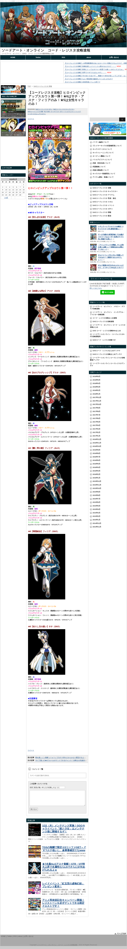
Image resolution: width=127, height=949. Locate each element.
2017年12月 (97, 397)
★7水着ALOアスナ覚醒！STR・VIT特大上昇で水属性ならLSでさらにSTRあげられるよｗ (63, 870)
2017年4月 (96, 425)
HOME (12, 57)
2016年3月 (96, 471)
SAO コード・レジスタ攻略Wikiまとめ (107, 331)
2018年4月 (96, 383)
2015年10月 (97, 488)
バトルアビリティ (69, 111)
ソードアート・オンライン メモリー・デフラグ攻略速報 (107, 308)
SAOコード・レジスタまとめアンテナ (106, 351)
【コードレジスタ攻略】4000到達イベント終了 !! (82, 82)
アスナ (57, 111)
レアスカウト (42, 114)
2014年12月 (97, 523)
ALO (45, 111)
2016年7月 (96, 457)
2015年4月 (96, 509)
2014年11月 (97, 527)
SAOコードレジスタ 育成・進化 (104, 198)
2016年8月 (96, 453)
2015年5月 (96, 506)
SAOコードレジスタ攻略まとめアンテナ (107, 354)
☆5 (51, 111)
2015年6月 (96, 502)
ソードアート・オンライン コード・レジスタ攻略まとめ (107, 326)
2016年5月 (96, 464)
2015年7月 (96, 499)
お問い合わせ (114, 57)
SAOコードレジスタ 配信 (102, 216)
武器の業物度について (101, 170)
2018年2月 (96, 390)
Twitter (38, 57)
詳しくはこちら (96, 288)
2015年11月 (97, 485)
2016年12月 (97, 439)
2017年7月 (96, 415)
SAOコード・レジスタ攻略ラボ (104, 340)
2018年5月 (96, 380)
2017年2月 (96, 432)
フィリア (78, 111)
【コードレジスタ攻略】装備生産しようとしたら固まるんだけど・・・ (90, 66)
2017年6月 (96, 418)
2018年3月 (96, 387)
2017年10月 (97, 404)
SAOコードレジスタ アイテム (103, 195)
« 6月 (6, 198)
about (89, 57)
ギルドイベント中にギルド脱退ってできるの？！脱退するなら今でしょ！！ (111, 257)
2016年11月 (97, 443)
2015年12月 (97, 481)
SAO (48, 111)
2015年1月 (96, 520)
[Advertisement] (57, 728)
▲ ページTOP (120, 936)
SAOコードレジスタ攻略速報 (103, 321)
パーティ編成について (101, 142)
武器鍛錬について (99, 167)
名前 (31, 787)
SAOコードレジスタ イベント (103, 205)
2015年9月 (96, 492)
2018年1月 (96, 394)
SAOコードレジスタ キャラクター (63, 109)
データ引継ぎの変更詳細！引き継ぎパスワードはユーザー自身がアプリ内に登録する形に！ (111, 237)
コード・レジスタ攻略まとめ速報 (105, 318)
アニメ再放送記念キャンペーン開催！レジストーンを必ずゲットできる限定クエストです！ (63, 906)
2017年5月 (96, 422)
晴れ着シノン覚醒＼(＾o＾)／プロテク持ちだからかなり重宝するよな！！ (62, 757)
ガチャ (62, 111)
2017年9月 (96, 408)
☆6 (54, 111)
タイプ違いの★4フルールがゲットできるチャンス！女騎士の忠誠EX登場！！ (63, 760)
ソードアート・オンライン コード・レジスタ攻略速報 (45, 50)
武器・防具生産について (101, 163)
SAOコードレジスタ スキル (103, 202)
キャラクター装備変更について (104, 174)
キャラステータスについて (102, 149)
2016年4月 (96, 467)
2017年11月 (97, 401)
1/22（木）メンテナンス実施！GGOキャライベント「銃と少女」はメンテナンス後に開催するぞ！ (63, 831)
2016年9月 (96, 450)
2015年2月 (96, 516)
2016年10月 (97, 446)
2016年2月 (96, 474)
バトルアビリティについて (102, 160)
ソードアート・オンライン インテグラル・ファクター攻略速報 (107, 313)
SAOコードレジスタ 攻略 (102, 188)
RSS (63, 57)
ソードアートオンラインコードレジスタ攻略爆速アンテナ (107, 359)
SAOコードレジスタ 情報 (35, 111)
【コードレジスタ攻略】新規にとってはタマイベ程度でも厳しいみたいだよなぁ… (94, 69)
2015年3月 (96, 513)
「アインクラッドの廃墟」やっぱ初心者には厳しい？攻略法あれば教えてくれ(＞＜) (111, 247)
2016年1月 (96, 478)
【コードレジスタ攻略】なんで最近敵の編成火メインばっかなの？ (88, 79)
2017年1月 (96, 436)
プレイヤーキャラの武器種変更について (107, 146)
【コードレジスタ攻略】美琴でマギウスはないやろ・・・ (85, 72)
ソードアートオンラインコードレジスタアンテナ (107, 364)
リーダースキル (32, 114)
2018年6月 (96, 376)
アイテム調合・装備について (103, 177)
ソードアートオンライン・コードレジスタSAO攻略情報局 (107, 335)
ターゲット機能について (101, 156)
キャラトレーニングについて (103, 153)
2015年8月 (96, 495)
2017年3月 (96, 429)
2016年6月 (96, 460)
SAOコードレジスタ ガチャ (44, 109)
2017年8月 (96, 411)
